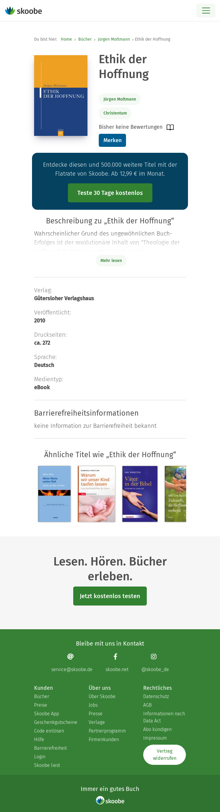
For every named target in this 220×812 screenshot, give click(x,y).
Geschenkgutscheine (55, 722)
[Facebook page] (117, 662)
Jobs (93, 705)
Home (66, 39)
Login (39, 756)
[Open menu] (206, 11)
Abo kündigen (157, 729)
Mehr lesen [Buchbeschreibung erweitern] (111, 260)
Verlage (97, 722)
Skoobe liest (47, 765)
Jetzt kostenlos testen (110, 596)
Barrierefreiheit (50, 748)
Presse (96, 713)
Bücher (85, 39)
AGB (147, 705)
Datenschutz (156, 696)
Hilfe (39, 739)
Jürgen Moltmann (114, 39)
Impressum (155, 738)
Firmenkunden (104, 739)
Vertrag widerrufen (164, 754)
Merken (112, 140)
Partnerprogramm (107, 731)
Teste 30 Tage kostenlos (110, 192)
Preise (40, 705)
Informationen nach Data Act (164, 717)
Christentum (115, 113)
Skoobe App (46, 713)
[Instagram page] (155, 662)
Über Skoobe (102, 696)
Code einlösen (49, 731)
